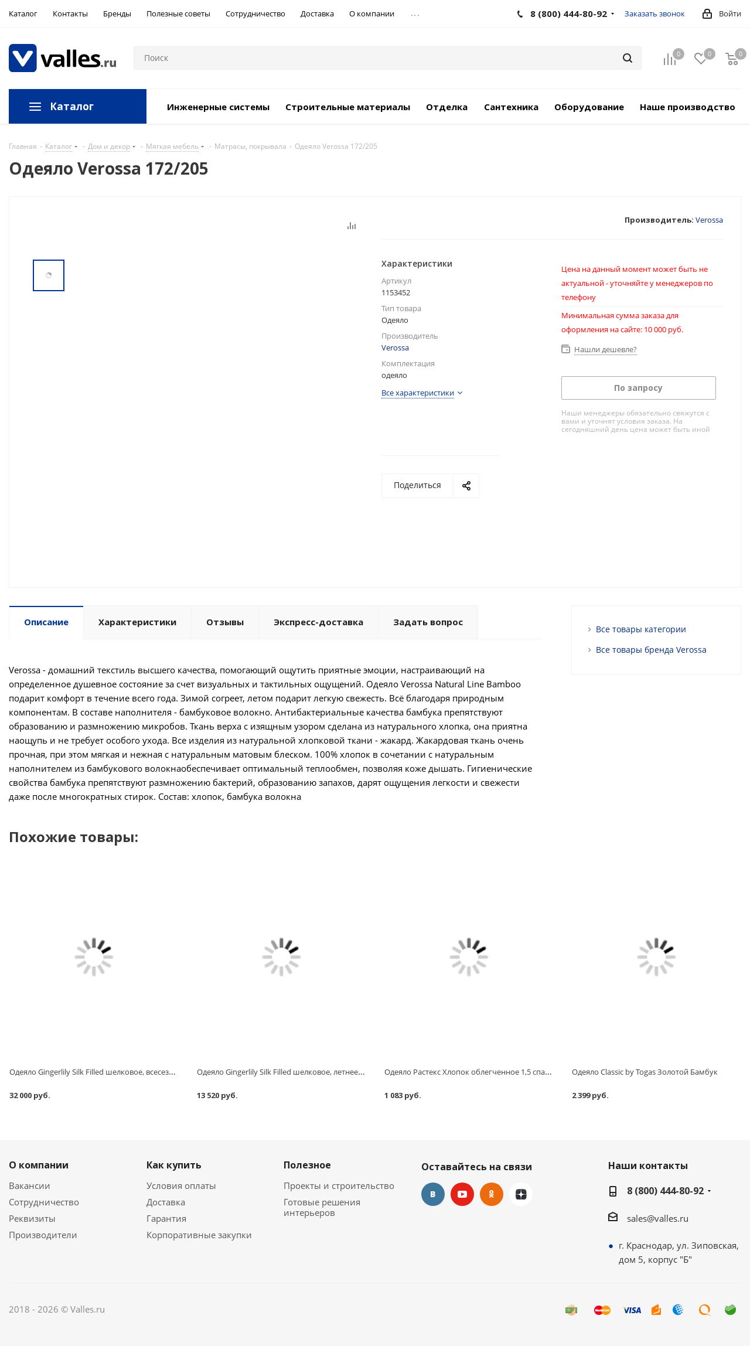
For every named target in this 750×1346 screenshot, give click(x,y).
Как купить (174, 1164)
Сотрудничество (44, 1202)
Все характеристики (417, 392)
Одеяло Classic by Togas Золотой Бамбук (645, 1071)
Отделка (447, 107)
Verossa (709, 219)
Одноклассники (491, 1194)
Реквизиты (32, 1218)
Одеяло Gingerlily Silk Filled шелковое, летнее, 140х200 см (299, 1071)
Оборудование (589, 107)
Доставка (165, 1202)
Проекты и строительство (339, 1185)
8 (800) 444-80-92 (665, 1190)
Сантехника (511, 107)
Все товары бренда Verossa (651, 649)
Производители (43, 1235)
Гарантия (166, 1218)
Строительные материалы (347, 107)
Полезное (307, 1164)
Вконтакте (433, 1194)
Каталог (72, 106)
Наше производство (687, 107)
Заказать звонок (655, 13)
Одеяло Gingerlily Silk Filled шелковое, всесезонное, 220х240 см (122, 1071)
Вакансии (29, 1185)
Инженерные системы (218, 107)
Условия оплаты (181, 1185)
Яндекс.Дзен (521, 1194)
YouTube (462, 1194)
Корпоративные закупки (199, 1235)
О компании (39, 1164)
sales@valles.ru (657, 1218)
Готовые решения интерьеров (322, 1207)
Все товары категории (641, 629)
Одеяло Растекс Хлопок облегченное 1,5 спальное (475, 1071)
